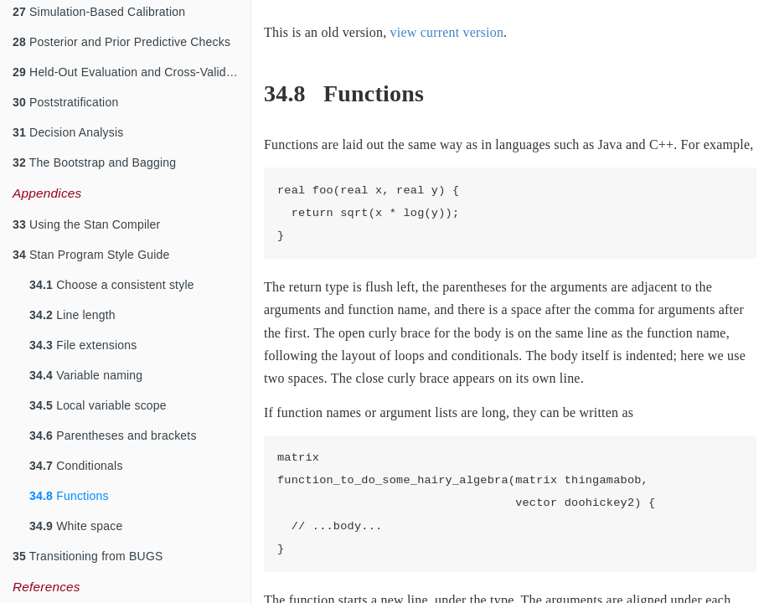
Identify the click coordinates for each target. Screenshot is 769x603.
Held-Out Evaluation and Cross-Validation (131, 72)
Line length (72, 315)
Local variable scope (98, 405)
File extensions (83, 345)
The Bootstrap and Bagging (94, 162)
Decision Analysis (68, 132)
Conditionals (76, 465)
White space (75, 526)
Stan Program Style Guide (91, 254)
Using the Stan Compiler (86, 224)
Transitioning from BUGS (88, 556)
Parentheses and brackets (113, 435)
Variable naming (85, 375)
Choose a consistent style (111, 284)
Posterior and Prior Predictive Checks (121, 42)
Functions (69, 495)
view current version (447, 32)
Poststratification (65, 102)
